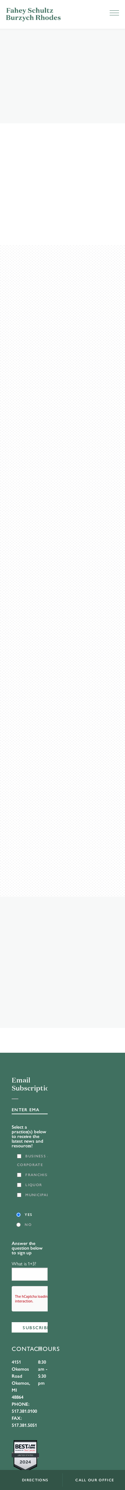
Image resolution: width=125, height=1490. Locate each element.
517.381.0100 (24, 1410)
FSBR (33, 14)
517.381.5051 (24, 1424)
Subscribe (36, 1327)
